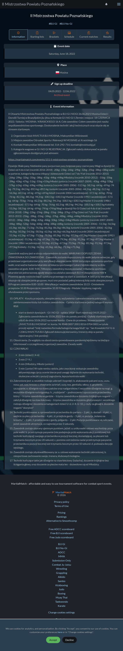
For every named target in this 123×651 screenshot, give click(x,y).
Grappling (61, 572)
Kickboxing (61, 585)
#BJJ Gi (53, 23)
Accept (53, 639)
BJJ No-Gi (61, 548)
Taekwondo (61, 601)
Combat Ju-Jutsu (61, 564)
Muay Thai (61, 597)
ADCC (61, 552)
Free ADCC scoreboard (61, 529)
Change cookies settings (61, 612)
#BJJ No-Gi (66, 23)
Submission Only (61, 560)
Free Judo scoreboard (62, 537)
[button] (119, 4)
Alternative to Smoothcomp (61, 520)
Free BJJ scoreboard (61, 533)
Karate (61, 605)
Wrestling (61, 568)
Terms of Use (61, 506)
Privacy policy (61, 501)
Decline (69, 639)
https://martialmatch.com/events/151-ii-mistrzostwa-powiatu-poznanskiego (50, 159)
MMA (61, 556)
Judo (61, 589)
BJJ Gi (61, 544)
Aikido (61, 576)
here (60, 632)
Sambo (61, 581)
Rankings (62, 516)
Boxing (61, 593)
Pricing (61, 512)
